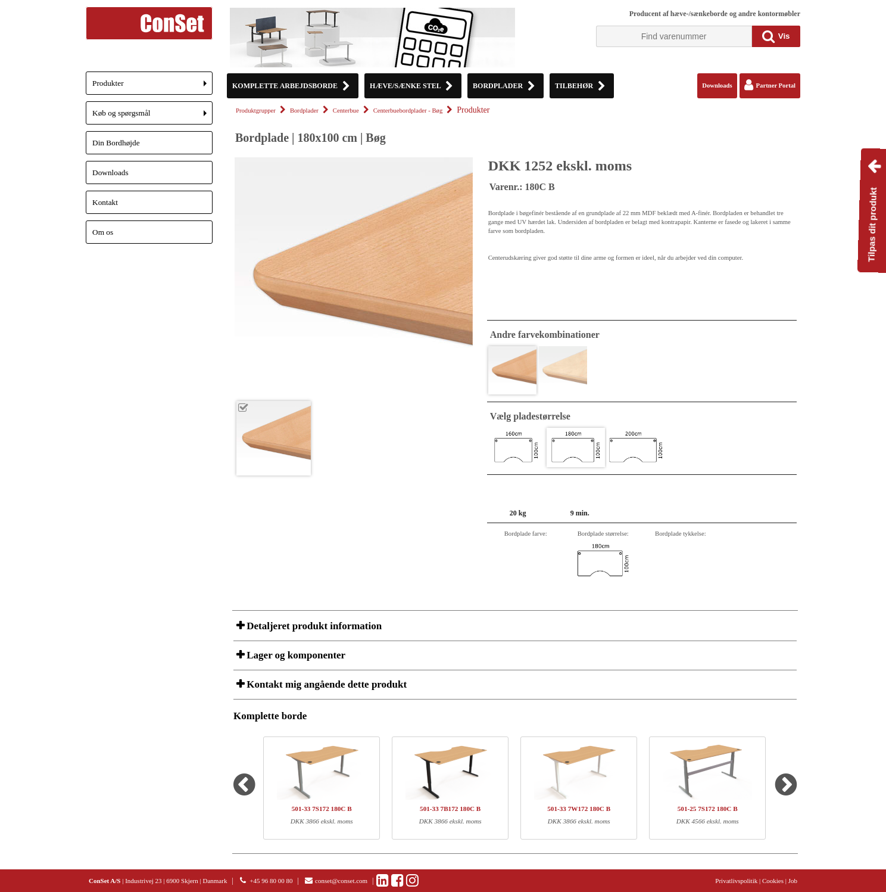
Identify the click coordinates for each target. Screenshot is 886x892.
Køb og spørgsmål (152, 116)
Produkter (152, 87)
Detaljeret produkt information (313, 626)
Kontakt (105, 202)
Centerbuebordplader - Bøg (408, 110)
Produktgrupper (256, 110)
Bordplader (304, 110)
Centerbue (346, 110)
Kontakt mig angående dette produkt (325, 684)
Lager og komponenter (294, 655)
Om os (102, 232)
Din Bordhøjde (116, 142)
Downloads (110, 172)
